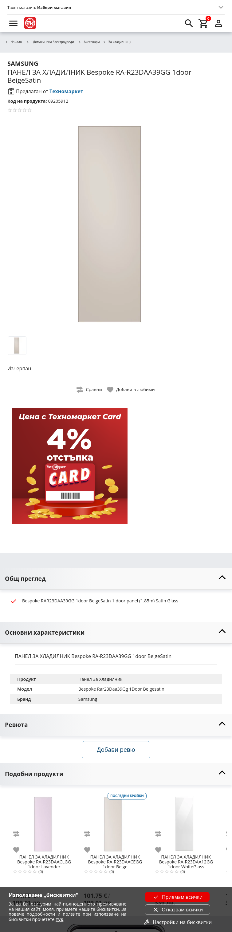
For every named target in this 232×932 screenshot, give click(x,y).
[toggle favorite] (131, 390)
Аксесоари (89, 42)
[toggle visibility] (116, 579)
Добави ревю (116, 749)
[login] (218, 23)
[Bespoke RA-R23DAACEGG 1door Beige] (115, 821)
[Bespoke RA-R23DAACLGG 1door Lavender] (44, 821)
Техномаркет (66, 91)
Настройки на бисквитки (177, 922)
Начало (13, 42)
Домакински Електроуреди (50, 42)
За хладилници (117, 42)
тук (59, 919)
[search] (189, 23)
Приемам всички (177, 897)
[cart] (204, 23)
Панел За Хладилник (100, 679)
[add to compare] (20, 834)
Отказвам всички (177, 909)
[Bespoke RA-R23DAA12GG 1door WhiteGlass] (186, 821)
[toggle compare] (89, 390)
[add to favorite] (20, 850)
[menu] (13, 23)
